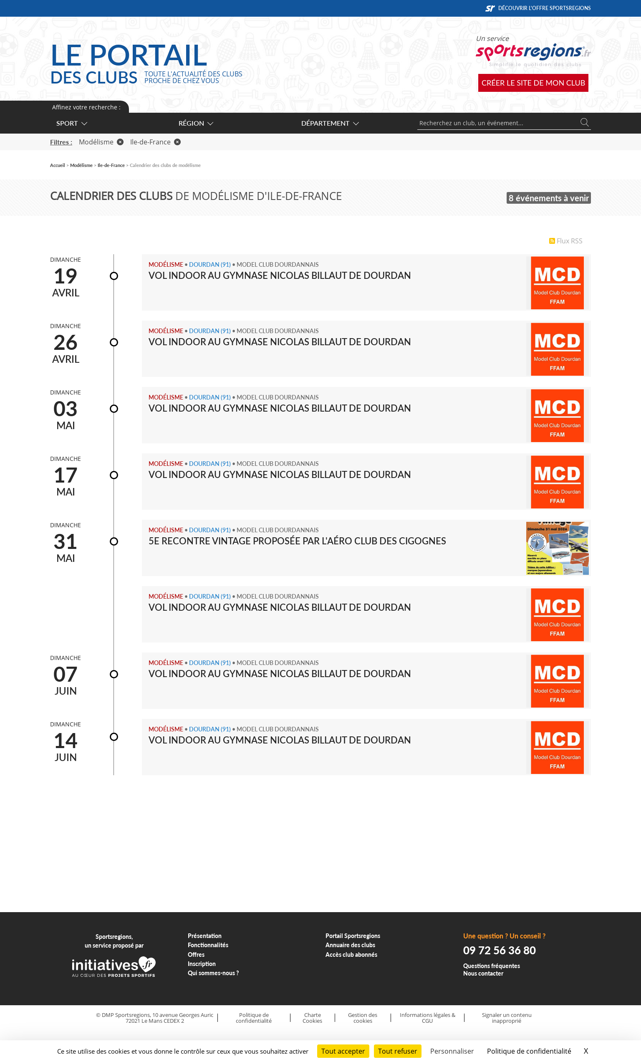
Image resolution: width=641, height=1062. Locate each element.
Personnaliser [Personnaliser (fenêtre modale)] (452, 1051)
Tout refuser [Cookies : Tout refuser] (397, 1051)
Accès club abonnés (351, 954)
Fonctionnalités (208, 944)
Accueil (57, 165)
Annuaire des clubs (350, 944)
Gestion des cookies (362, 1018)
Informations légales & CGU (427, 1018)
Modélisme (101, 142)
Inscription (202, 963)
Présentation (205, 935)
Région (195, 123)
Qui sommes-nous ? (213, 972)
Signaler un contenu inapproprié (507, 1018)
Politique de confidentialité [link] (529, 1051)
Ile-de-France (155, 142)
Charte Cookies (312, 1018)
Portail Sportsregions (353, 935)
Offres (196, 954)
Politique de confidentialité (254, 1018)
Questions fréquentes (491, 965)
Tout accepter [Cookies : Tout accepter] (343, 1051)
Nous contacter (483, 973)
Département (329, 123)
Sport (71, 123)
